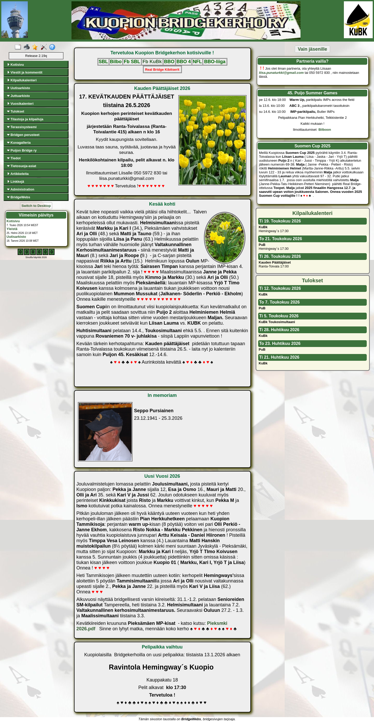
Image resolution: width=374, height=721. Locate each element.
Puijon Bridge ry (22, 150)
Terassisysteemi (22, 127)
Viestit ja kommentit (24, 72)
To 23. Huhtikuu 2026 (279, 343)
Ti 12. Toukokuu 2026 (280, 288)
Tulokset (15, 111)
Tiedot (14, 158)
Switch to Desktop (36, 206)
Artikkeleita (18, 174)
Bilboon (325, 130)
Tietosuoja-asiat (21, 166)
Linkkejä (15, 181)
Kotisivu (15, 65)
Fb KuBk (152, 61)
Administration (20, 189)
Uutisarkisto (18, 88)
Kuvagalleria (19, 143)
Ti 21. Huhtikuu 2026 (279, 357)
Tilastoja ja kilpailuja (25, 119)
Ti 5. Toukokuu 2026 (278, 316)
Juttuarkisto (18, 96)
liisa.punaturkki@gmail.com (281, 73)
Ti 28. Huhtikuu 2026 (279, 329)
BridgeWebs (18, 197)
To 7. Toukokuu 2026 (279, 302)
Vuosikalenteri (20, 104)
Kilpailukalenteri (22, 80)
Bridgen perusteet (23, 135)
